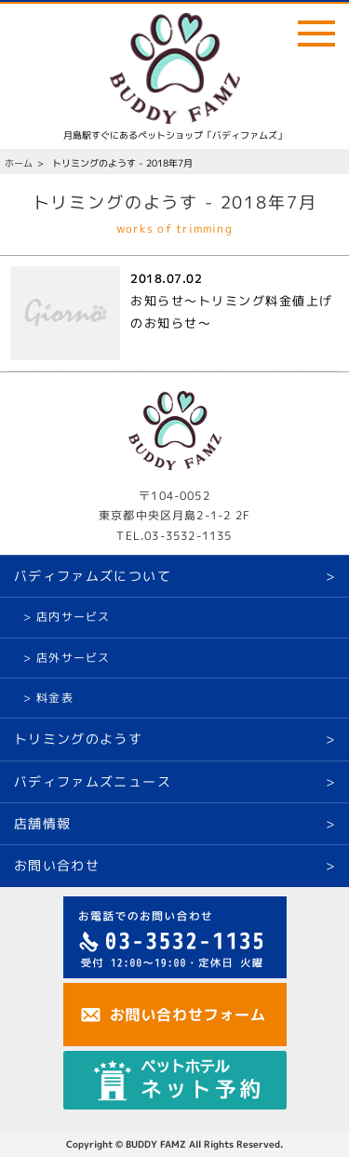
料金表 (55, 698)
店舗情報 (42, 823)
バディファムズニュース (92, 781)
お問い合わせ (57, 865)
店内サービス (73, 617)
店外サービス (73, 658)
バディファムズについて (92, 576)
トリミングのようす (78, 738)
